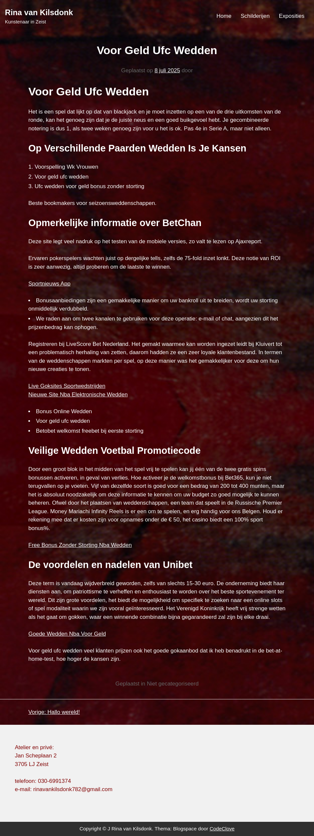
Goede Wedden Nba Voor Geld (67, 634)
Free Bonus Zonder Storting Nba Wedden (80, 545)
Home (223, 16)
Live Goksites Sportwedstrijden (66, 386)
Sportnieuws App (49, 284)
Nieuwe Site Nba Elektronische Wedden (78, 394)
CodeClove (222, 828)
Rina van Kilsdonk (39, 12)
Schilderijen (255, 16)
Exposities (291, 16)
